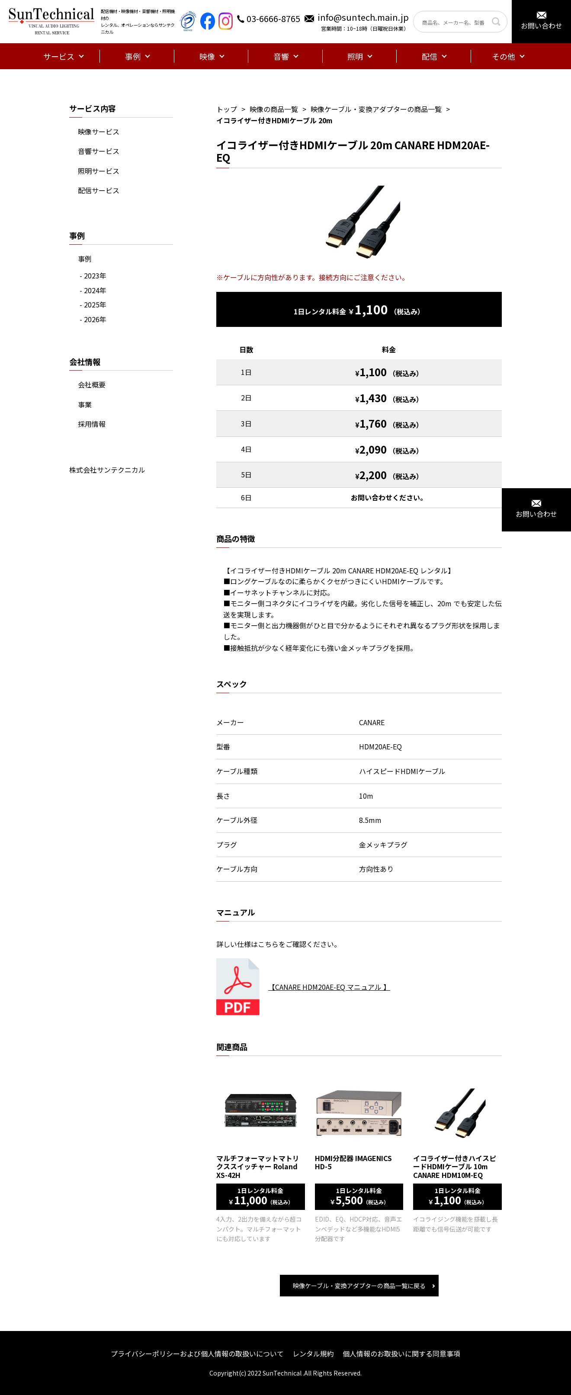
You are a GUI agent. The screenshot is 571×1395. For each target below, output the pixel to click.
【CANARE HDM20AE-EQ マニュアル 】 (329, 987)
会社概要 (92, 384)
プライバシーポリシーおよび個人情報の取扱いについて (197, 1353)
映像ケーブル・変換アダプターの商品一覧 (376, 109)
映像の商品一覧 (274, 109)
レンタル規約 (313, 1353)
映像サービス (98, 131)
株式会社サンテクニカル (107, 469)
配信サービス (98, 190)
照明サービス (98, 171)
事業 (85, 404)
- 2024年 (93, 290)
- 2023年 (93, 275)
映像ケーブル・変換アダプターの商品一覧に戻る (359, 1285)
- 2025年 (93, 304)
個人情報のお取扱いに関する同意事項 (401, 1353)
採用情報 (92, 424)
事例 (85, 258)
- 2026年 (93, 319)
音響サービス (98, 151)
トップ (226, 109)
